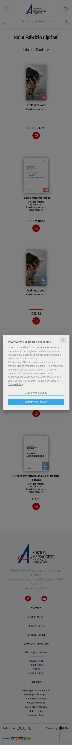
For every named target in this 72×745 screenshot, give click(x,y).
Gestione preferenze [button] (36, 392)
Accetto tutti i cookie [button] (36, 402)
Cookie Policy (15, 384)
